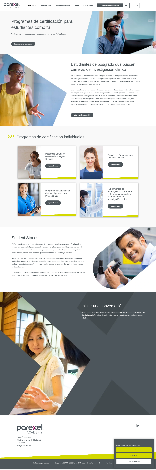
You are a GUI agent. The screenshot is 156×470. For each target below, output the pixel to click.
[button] (110, 5)
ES (133, 6)
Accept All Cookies (134, 450)
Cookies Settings (134, 461)
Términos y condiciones (114, 464)
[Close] (151, 442)
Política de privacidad (41, 464)
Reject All (133, 456)
